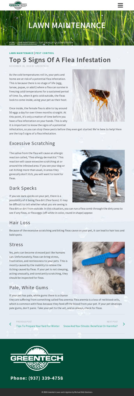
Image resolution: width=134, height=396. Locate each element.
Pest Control (44, 53)
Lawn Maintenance (21, 53)
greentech (42, 66)
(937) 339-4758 (45, 378)
